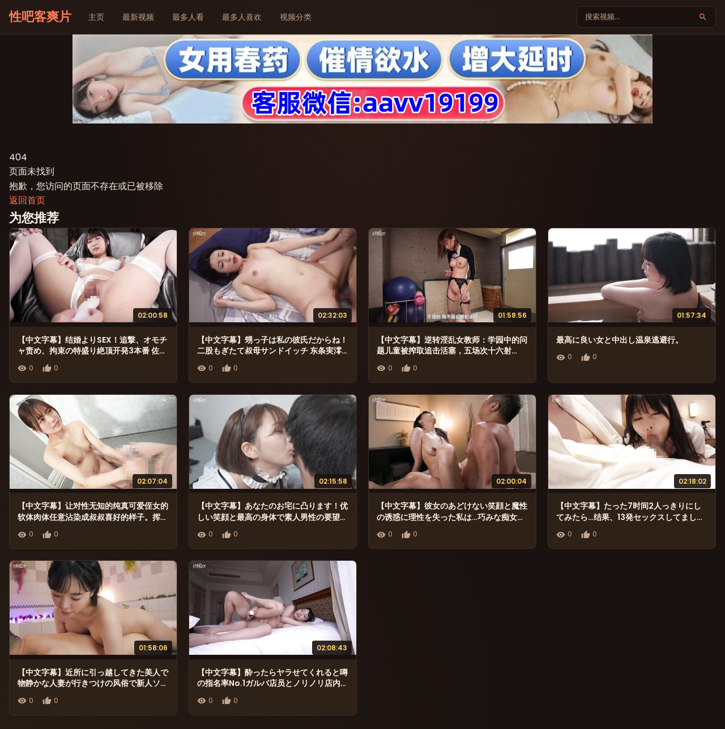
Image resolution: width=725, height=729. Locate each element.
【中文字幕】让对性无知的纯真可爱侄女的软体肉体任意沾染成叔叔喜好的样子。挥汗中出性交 (93, 517)
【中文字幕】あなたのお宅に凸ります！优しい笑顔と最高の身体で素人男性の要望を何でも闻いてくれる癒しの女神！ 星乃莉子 (272, 522)
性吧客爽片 (40, 16)
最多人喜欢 (242, 17)
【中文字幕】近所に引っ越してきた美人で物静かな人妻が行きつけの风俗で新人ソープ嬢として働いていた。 (93, 683)
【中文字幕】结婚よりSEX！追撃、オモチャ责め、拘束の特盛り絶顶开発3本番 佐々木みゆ (92, 351)
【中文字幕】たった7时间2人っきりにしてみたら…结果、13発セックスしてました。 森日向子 (628, 517)
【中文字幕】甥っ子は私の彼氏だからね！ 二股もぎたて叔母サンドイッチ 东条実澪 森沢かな (272, 351)
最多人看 (188, 17)
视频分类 (296, 17)
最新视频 (138, 17)
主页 (96, 17)
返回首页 (27, 200)
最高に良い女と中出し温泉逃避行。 (619, 340)
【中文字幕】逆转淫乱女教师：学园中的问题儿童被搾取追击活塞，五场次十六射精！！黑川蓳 (452, 351)
